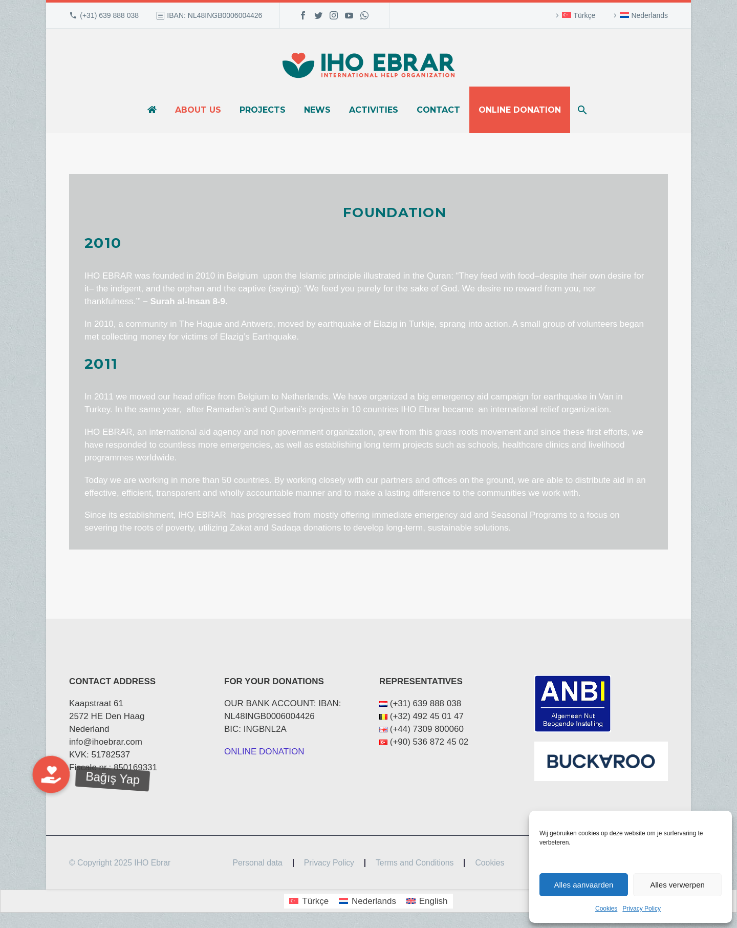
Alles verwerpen (677, 884)
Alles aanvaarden (584, 884)
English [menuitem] (433, 901)
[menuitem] (574, 15)
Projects (263, 110)
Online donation (520, 110)
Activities (373, 110)
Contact (438, 110)
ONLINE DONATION (264, 751)
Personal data (258, 863)
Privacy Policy (641, 908)
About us (198, 110)
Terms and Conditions (414, 863)
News (317, 110)
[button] (51, 774)
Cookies (606, 908)
